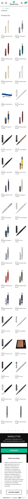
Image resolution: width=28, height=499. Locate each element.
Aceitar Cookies (14, 492)
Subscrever (14, 450)
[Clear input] (25, 445)
